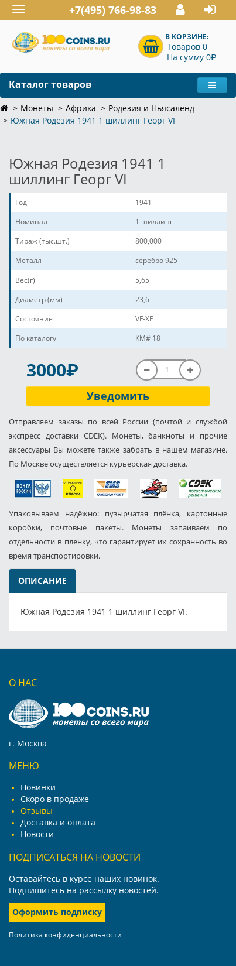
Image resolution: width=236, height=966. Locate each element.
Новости (37, 834)
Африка (81, 108)
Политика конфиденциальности (65, 935)
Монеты (36, 108)
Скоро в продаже (54, 798)
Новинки (38, 787)
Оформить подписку (57, 911)
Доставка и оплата (57, 822)
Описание (42, 580)
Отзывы (36, 810)
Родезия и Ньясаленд (151, 108)
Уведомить (118, 396)
